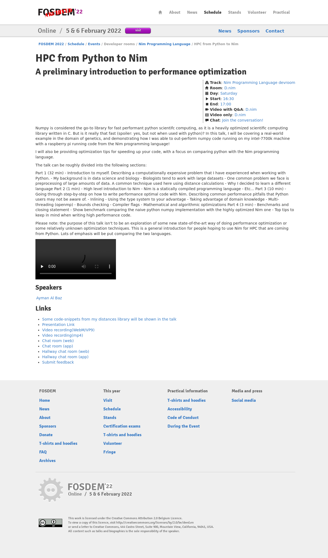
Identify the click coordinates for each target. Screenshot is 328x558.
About (174, 12)
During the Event (183, 426)
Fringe (109, 452)
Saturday (228, 93)
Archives (47, 460)
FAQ (43, 452)
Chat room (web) (58, 341)
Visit (107, 400)
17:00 (225, 104)
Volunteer (257, 12)
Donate (46, 435)
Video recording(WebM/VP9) (68, 330)
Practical (281, 12)
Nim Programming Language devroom (259, 82)
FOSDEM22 (60, 12)
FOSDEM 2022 (51, 44)
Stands (234, 12)
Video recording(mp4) (62, 335)
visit (138, 30)
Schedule (212, 12)
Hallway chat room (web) (65, 351)
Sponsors (248, 31)
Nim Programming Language (164, 44)
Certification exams (121, 426)
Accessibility (179, 409)
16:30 (228, 99)
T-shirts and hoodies (58, 443)
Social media (244, 400)
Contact (274, 31)
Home (160, 12)
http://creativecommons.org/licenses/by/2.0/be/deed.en (155, 523)
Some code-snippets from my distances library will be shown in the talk (109, 319)
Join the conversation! (242, 120)
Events (94, 44)
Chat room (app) (57, 346)
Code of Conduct (183, 417)
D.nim (230, 88)
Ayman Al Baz (49, 298)
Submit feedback (58, 362)
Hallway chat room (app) (65, 357)
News (192, 12)
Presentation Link (58, 324)
